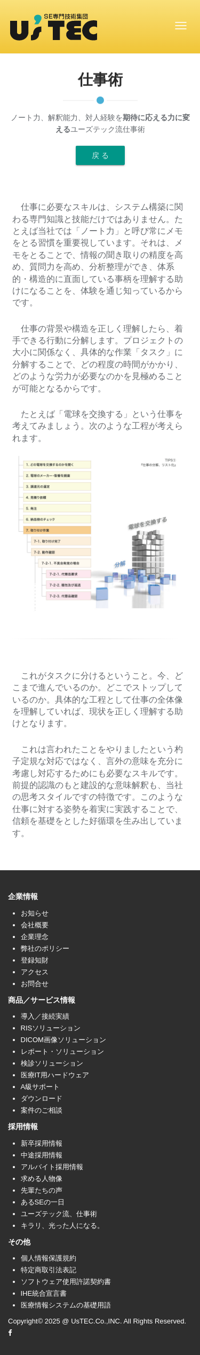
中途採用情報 (41, 1155)
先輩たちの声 (41, 1190)
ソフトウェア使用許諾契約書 (66, 1282)
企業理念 (35, 937)
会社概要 (35, 925)
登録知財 (35, 960)
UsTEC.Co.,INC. (96, 1321)
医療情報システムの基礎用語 (66, 1305)
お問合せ (35, 984)
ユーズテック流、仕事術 (59, 1214)
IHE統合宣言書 (44, 1293)
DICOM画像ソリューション (63, 1040)
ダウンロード (41, 1098)
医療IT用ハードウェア (55, 1075)
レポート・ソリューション (62, 1051)
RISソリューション (51, 1028)
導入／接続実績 (45, 1016)
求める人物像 (41, 1179)
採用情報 (23, 1126)
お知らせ (35, 913)
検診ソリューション (52, 1063)
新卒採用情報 (41, 1143)
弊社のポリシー (45, 948)
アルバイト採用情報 (52, 1167)
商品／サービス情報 (41, 1000)
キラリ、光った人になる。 (62, 1226)
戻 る (100, 155)
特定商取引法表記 (48, 1270)
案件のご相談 (41, 1110)
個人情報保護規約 (48, 1258)
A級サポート (40, 1087)
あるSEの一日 (43, 1202)
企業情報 (23, 896)
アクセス (35, 972)
